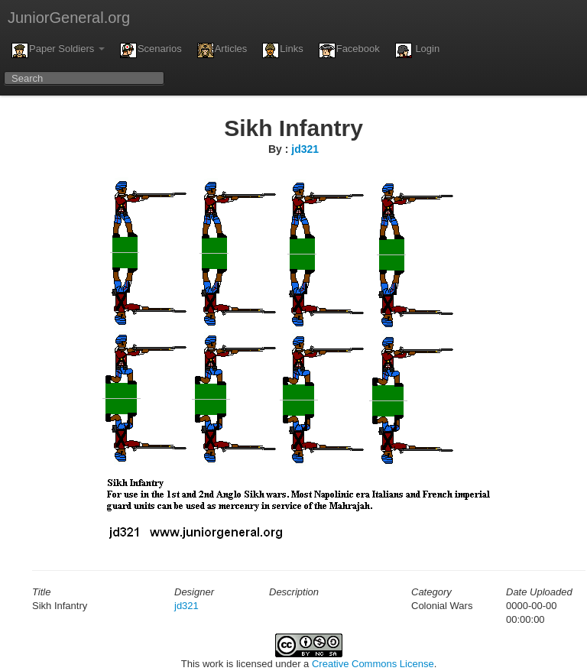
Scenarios (151, 50)
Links (282, 50)
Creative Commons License (373, 663)
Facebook (349, 50)
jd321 (305, 149)
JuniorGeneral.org (69, 17)
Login (417, 50)
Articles (222, 50)
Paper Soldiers (58, 50)
